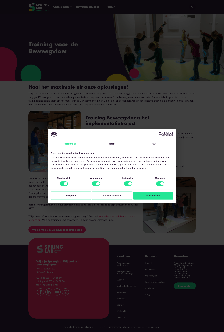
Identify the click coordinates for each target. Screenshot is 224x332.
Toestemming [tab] (69, 144)
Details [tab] (112, 144)
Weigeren (71, 195)
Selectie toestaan (112, 195)
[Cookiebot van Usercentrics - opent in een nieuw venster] (160, 134)
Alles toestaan (153, 195)
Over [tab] (154, 144)
